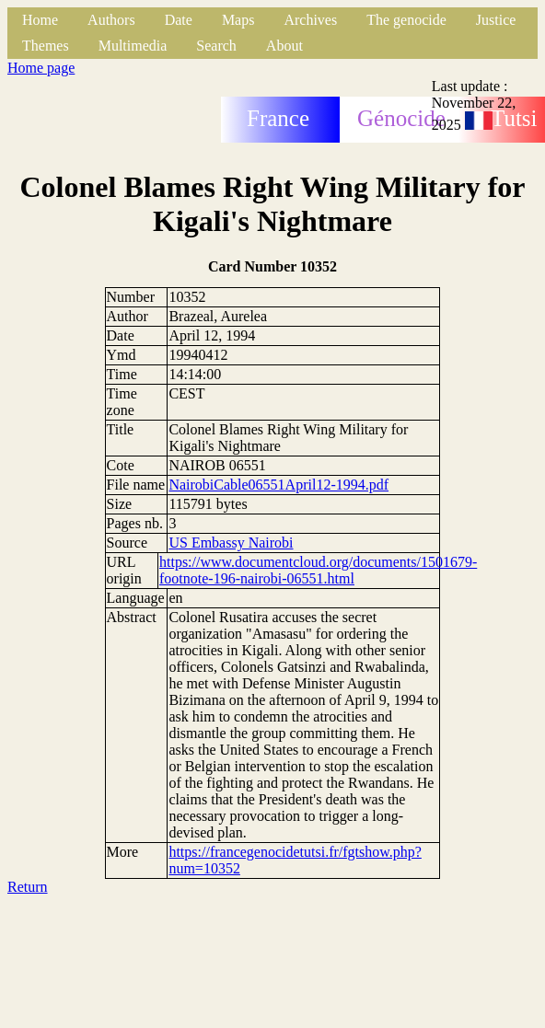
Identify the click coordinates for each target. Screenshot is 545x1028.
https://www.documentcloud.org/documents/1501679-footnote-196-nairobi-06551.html (318, 570)
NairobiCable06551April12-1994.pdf (278, 484)
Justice (496, 20)
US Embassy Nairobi (230, 542)
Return (27, 887)
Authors (111, 20)
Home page (41, 67)
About (284, 45)
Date (178, 20)
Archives (310, 20)
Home (40, 20)
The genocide (406, 20)
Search (216, 45)
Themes (45, 45)
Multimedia (133, 45)
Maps (238, 20)
